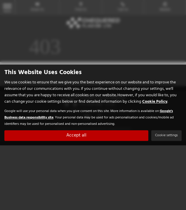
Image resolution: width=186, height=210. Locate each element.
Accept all (76, 135)
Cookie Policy (154, 102)
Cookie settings (166, 136)
